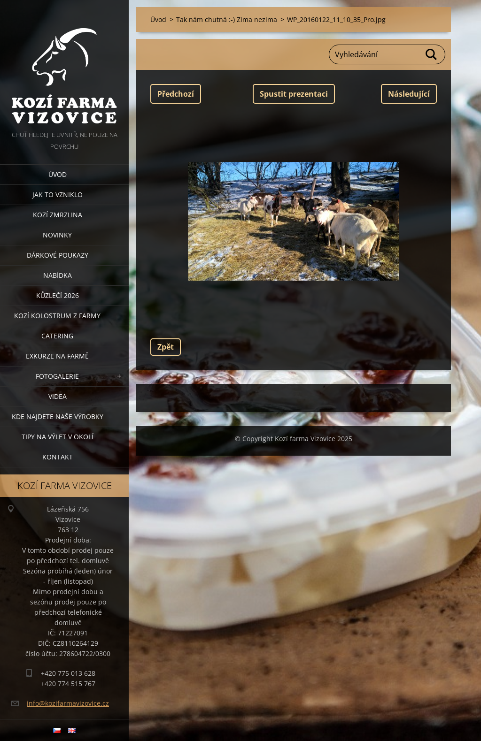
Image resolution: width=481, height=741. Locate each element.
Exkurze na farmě (57, 355)
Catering (57, 335)
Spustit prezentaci (294, 94)
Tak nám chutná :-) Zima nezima (226, 19)
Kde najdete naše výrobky (57, 416)
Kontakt (57, 456)
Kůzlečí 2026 (57, 295)
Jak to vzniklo (57, 194)
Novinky (57, 234)
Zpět (165, 347)
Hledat (432, 54)
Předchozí (175, 94)
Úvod (57, 174)
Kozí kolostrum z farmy (57, 315)
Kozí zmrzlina (57, 214)
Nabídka (57, 275)
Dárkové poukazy (57, 255)
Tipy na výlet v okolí (57, 436)
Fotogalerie (57, 376)
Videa (57, 396)
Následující (409, 94)
